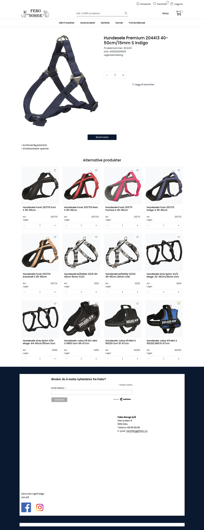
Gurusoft (102, 524)
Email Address (58, 388)
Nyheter (105, 22)
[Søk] (100, 13)
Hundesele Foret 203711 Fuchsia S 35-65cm (118, 209)
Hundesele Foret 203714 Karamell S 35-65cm (37, 275)
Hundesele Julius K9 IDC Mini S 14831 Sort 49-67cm (80, 342)
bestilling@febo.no (137, 431)
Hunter (119, 22)
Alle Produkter (66, 22)
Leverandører (87, 22)
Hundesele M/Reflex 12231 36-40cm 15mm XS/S (81, 275)
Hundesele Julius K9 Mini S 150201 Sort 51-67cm (120, 342)
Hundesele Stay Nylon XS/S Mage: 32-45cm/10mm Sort (163, 275)
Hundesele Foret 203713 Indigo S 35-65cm (160, 209)
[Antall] (115, 75)
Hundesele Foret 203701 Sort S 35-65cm (39, 209)
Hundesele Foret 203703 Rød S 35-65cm (81, 209)
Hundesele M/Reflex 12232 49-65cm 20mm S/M (120, 275)
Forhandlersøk (137, 22)
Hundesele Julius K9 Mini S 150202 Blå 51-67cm (162, 342)
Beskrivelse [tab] (102, 137)
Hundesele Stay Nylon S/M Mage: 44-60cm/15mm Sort (39, 342)
